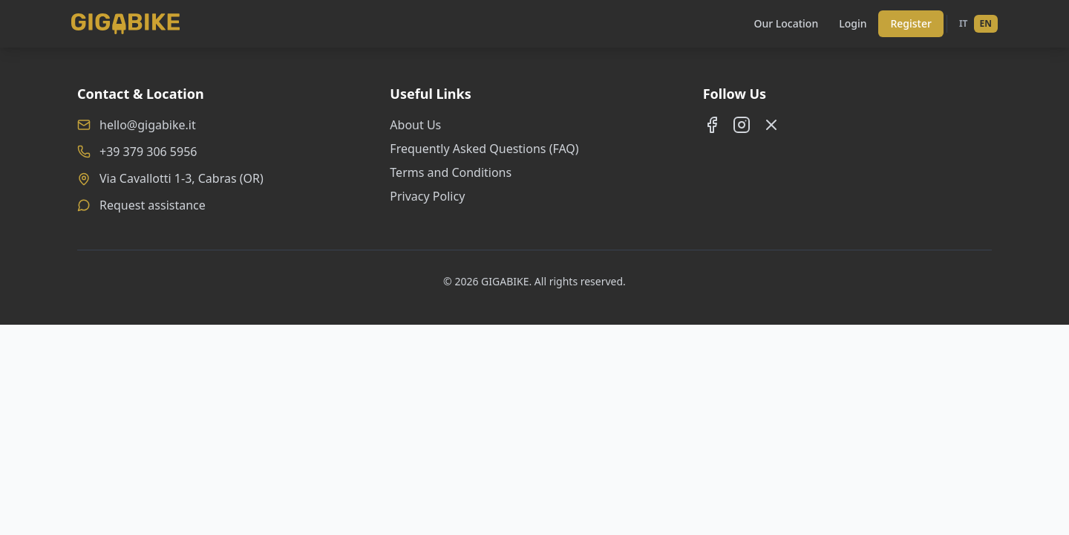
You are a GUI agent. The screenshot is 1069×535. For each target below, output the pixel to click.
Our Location (785, 23)
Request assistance (152, 205)
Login (852, 23)
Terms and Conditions (450, 172)
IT (963, 23)
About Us (415, 125)
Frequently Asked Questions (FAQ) (484, 148)
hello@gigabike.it (147, 125)
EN (986, 23)
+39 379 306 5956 (148, 151)
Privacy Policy (427, 196)
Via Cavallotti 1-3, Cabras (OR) (181, 178)
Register (910, 23)
